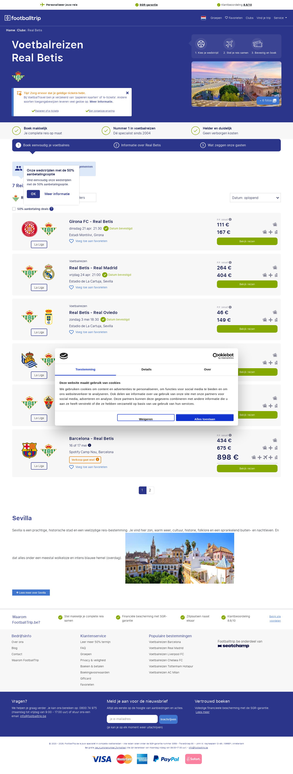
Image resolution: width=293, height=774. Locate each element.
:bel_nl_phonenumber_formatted (110, 748)
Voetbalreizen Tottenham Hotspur (171, 666)
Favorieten (234, 18)
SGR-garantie (149, 4)
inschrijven (168, 719)
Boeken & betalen (92, 666)
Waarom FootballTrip (25, 660)
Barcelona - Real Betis (91, 438)
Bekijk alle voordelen (275, 618)
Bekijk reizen (247, 241)
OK (33, 194)
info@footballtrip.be (33, 716)
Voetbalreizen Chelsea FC (166, 660)
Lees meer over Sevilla (31, 593)
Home (10, 30)
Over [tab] (207, 369)
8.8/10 (247, 4)
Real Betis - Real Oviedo (93, 312)
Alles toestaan (205, 419)
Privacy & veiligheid (93, 660)
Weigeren (146, 419)
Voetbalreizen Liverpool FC (166, 654)
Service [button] (279, 18)
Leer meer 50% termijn (95, 642)
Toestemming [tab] (85, 369)
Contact (17, 654)
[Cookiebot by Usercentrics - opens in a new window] (216, 356)
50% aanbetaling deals (33, 209)
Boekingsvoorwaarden (94, 672)
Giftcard (85, 678)
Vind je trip (264, 18)
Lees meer (203, 712)
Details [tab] (146, 369)
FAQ (83, 648)
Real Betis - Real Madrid (93, 268)
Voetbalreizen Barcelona (165, 642)
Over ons (17, 642)
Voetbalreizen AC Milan (164, 672)
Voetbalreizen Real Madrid (166, 648)
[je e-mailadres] (132, 719)
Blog (14, 648)
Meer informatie (57, 194)
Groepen (216, 18)
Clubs (249, 18)
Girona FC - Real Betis (91, 221)
